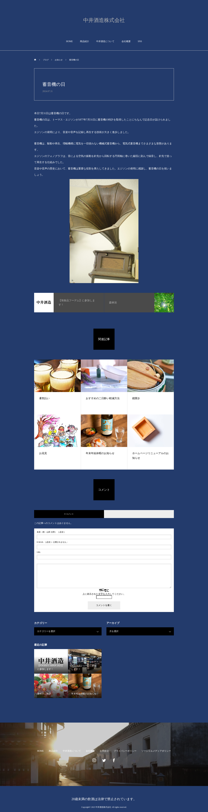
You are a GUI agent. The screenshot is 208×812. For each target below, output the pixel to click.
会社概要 (126, 41)
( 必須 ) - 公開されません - (52, 542)
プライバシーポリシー (125, 751)
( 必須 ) (51, 532)
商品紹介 (84, 41)
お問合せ (104, 751)
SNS (140, 41)
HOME (69, 41)
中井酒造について (105, 41)
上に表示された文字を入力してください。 (104, 594)
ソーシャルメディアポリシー (156, 751)
